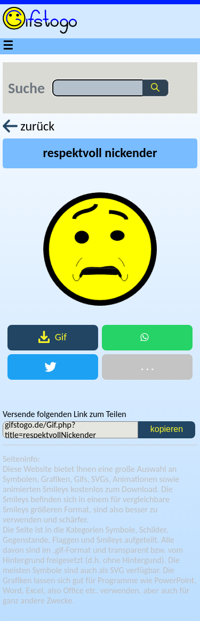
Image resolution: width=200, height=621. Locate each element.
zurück (28, 126)
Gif (52, 337)
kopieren (166, 429)
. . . (147, 367)
